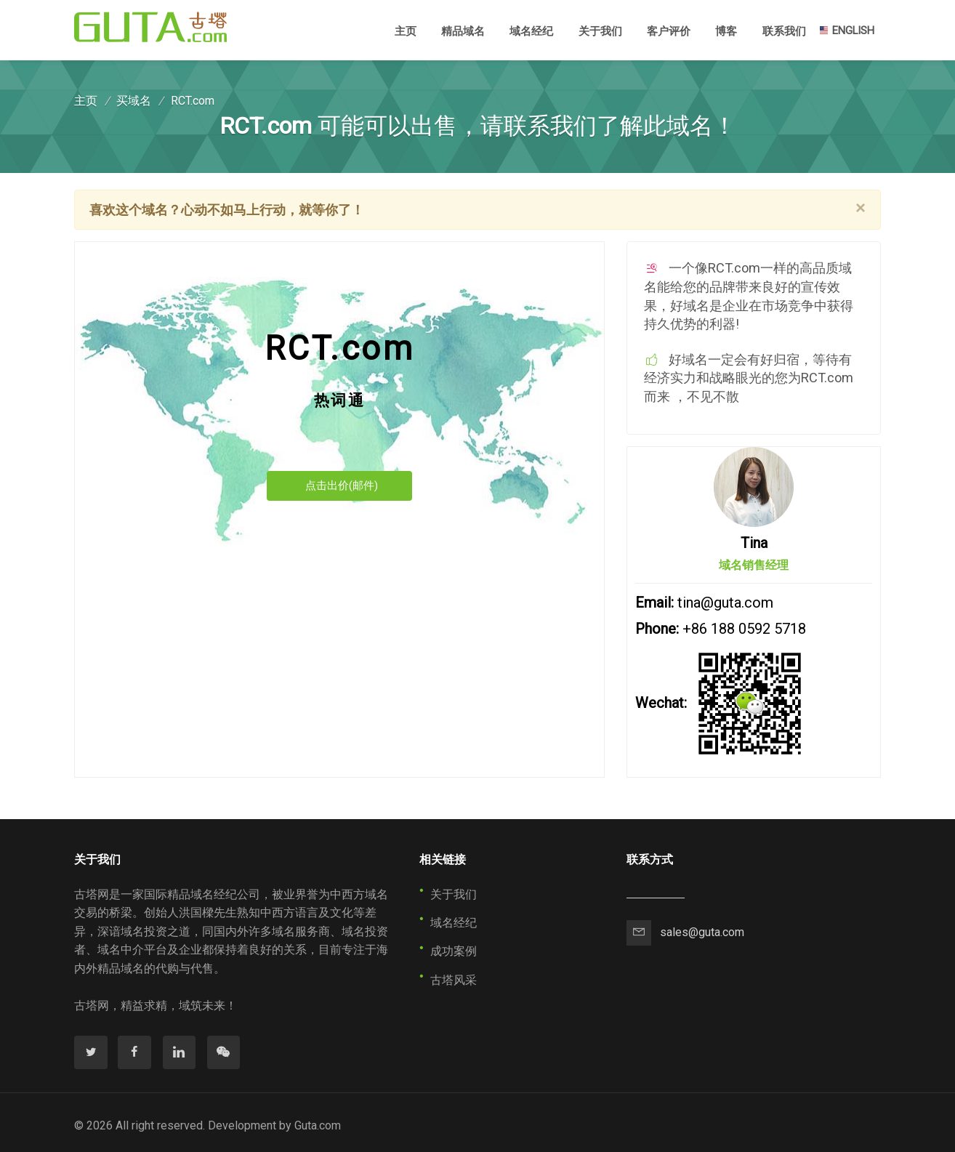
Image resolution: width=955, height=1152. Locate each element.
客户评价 (668, 31)
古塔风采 (453, 980)
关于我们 (600, 31)
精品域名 (463, 31)
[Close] (860, 207)
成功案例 (453, 951)
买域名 (133, 101)
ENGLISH (846, 30)
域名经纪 (531, 31)
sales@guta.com (702, 932)
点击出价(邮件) (341, 485)
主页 (405, 30)
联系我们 (784, 31)
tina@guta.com (725, 602)
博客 (726, 31)
